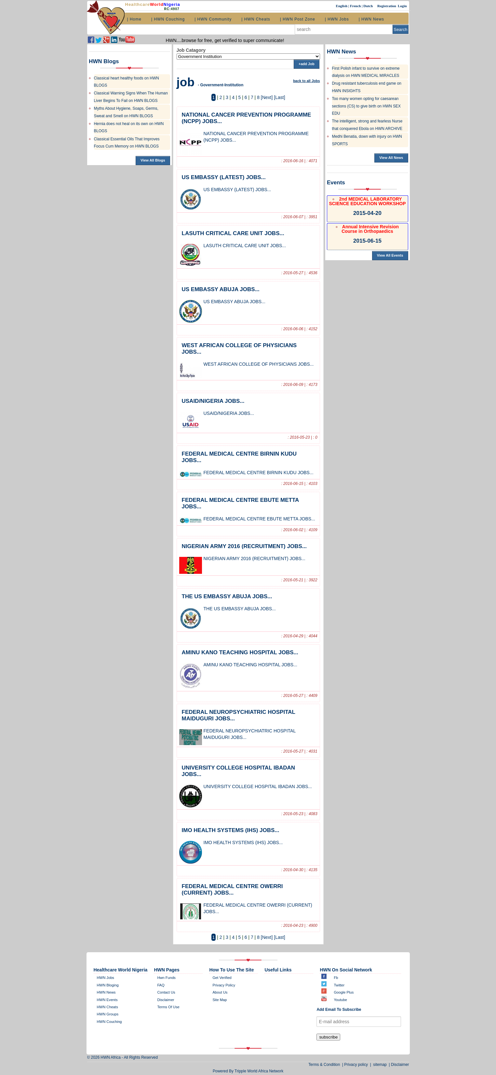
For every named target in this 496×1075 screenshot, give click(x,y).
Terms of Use (168, 1007)
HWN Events (107, 1000)
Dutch (368, 6)
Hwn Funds (166, 978)
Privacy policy (223, 985)
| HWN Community (213, 19)
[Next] (267, 97)
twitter (339, 985)
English (342, 6)
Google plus (344, 992)
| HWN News (371, 19)
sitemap (380, 1064)
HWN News (106, 992)
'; (248, 56)
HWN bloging (108, 985)
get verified (221, 978)
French (356, 6)
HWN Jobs (105, 978)
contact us (166, 992)
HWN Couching (109, 1022)
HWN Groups (108, 1014)
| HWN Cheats (255, 19)
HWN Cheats (107, 1007)
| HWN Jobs (337, 19)
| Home (134, 19)
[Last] (279, 97)
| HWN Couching (168, 19)
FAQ (160, 985)
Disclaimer (400, 1064)
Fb (336, 978)
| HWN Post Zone (297, 19)
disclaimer (165, 1000)
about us (219, 992)
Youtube (340, 1000)
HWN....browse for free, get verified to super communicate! (225, 40)
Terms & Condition (325, 1064)
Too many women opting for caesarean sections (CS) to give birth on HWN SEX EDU (366, 106)
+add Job (307, 64)
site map (219, 1000)
